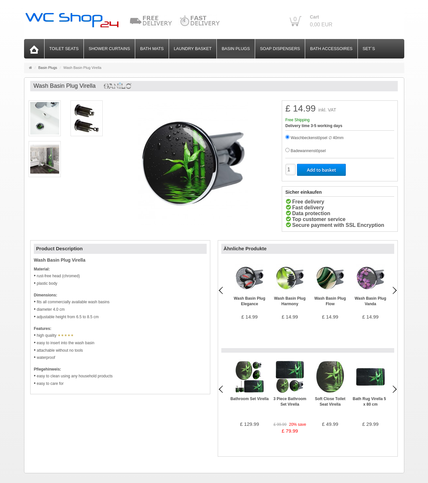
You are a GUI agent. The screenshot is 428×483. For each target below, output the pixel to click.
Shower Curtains (109, 48)
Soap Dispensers (280, 48)
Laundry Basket (193, 48)
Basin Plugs (236, 48)
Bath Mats (151, 48)
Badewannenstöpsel (308, 151)
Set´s (369, 48)
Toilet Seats (64, 48)
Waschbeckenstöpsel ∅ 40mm (317, 138)
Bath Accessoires (331, 48)
